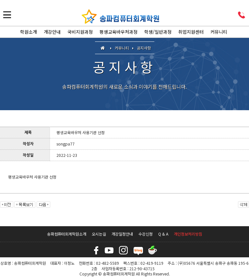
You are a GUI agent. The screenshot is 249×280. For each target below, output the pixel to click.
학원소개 (28, 32)
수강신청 (145, 234)
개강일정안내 (122, 234)
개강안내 (52, 32)
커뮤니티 (218, 32)
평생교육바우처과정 (118, 32)
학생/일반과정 (158, 32)
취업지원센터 (191, 32)
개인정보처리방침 (188, 234)
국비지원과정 (80, 32)
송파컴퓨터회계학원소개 (66, 234)
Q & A (163, 234)
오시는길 (99, 234)
